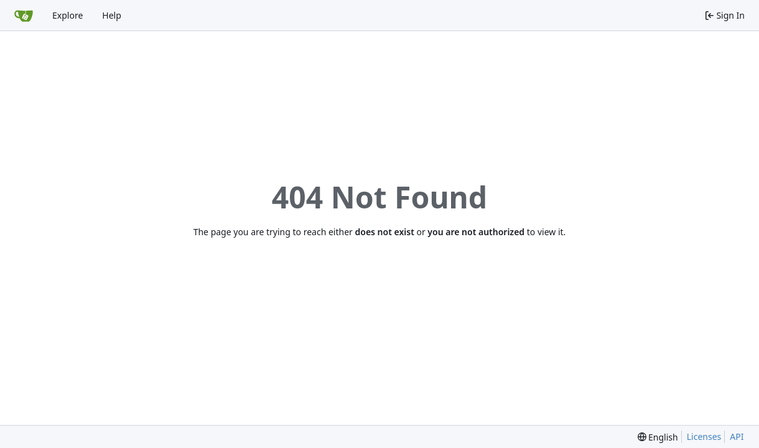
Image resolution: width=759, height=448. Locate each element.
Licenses (704, 436)
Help (111, 15)
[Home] (23, 15)
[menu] (658, 437)
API (736, 436)
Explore (67, 15)
